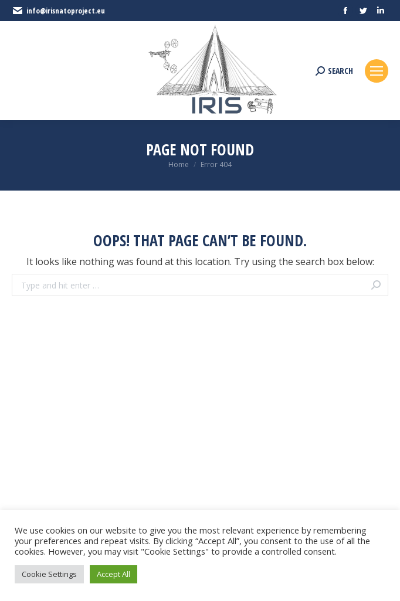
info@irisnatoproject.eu (58, 10)
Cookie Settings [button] (49, 574)
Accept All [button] (113, 574)
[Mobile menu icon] (376, 71)
